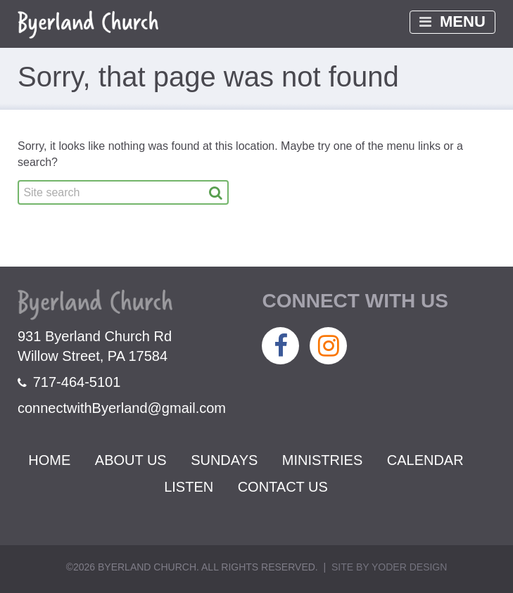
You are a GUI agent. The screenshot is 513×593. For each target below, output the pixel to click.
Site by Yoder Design (389, 567)
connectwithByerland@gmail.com (122, 408)
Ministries (322, 460)
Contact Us (283, 487)
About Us (131, 460)
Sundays (224, 460)
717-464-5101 (69, 382)
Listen (188, 487)
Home (49, 460)
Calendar (425, 460)
